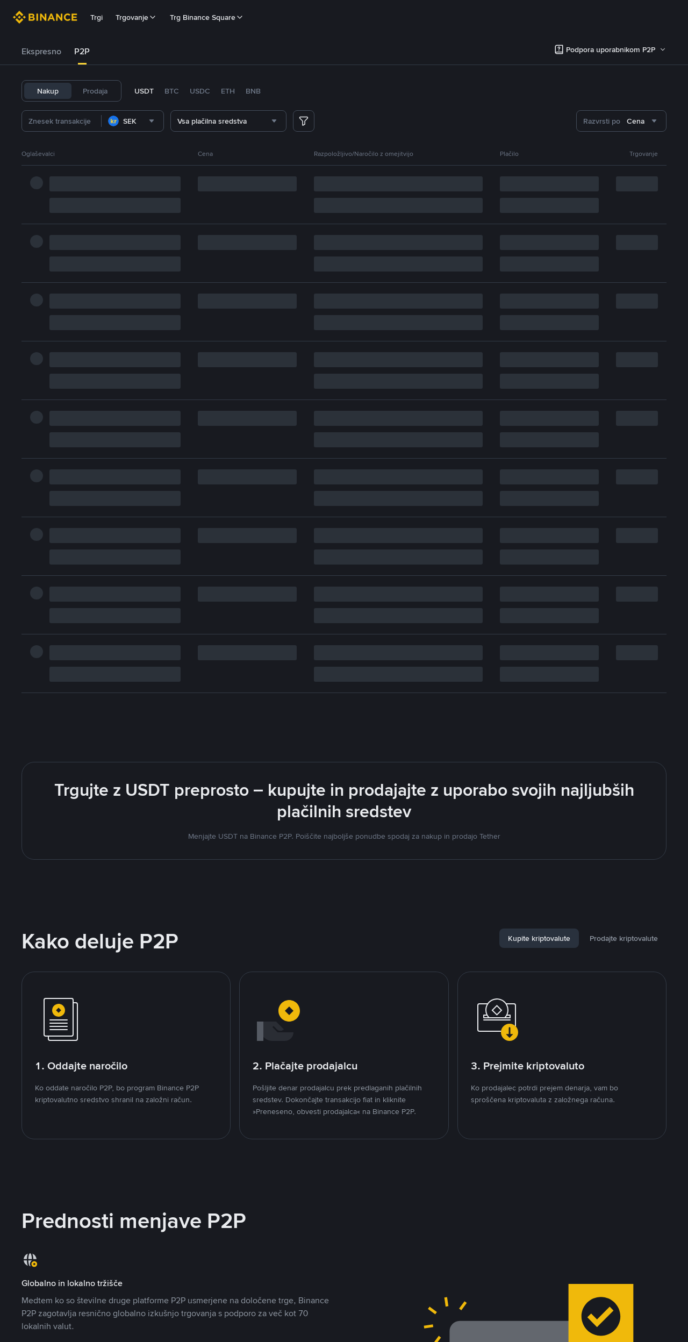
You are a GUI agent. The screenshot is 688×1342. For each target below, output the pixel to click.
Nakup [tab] (48, 91)
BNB (253, 91)
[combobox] (132, 121)
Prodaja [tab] (95, 91)
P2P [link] (82, 51)
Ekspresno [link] (41, 51)
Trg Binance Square (207, 17)
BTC (171, 91)
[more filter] (303, 121)
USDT (144, 91)
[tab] (41, 52)
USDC (200, 91)
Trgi (96, 17)
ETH (228, 91)
